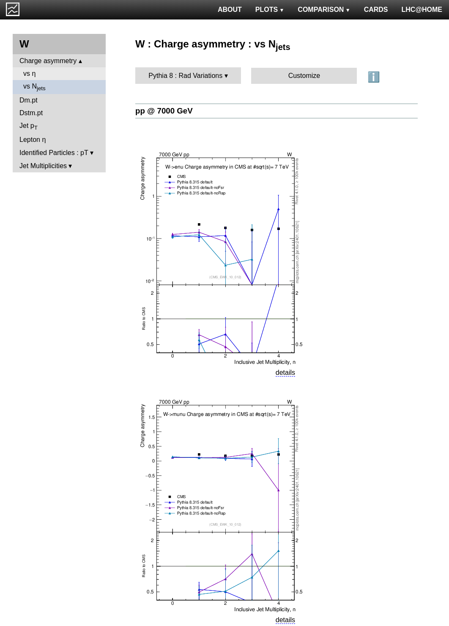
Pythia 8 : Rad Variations (185, 75)
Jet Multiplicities (43, 165)
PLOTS (270, 9)
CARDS (376, 9)
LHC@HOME (422, 9)
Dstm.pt (31, 112)
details (285, 372)
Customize (304, 75)
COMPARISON (324, 9)
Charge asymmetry (48, 60)
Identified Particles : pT (53, 152)
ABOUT (230, 9)
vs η (29, 73)
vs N (34, 87)
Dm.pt (28, 100)
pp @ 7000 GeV (164, 110)
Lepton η (32, 139)
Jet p (28, 126)
